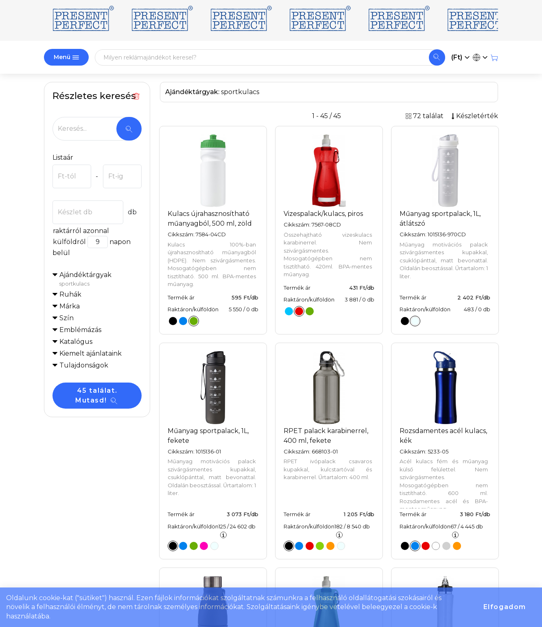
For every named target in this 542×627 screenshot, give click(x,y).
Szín (66, 318)
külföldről (69, 242)
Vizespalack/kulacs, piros (323, 214)
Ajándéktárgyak (100, 279)
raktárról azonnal (80, 231)
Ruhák (70, 294)
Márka (69, 306)
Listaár (62, 157)
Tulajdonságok (83, 365)
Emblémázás (80, 330)
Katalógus (75, 341)
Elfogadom (504, 607)
